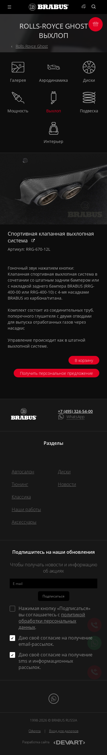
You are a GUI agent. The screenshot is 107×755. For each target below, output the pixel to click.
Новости (67, 484)
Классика (21, 497)
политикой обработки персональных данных (52, 620)
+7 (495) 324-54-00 (75, 411)
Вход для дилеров (63, 730)
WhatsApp (75, 416)
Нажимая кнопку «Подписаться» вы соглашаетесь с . (54, 617)
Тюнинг (20, 484)
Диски (64, 472)
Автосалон (23, 472)
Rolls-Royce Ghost (32, 46)
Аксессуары (24, 522)
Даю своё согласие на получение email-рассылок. (55, 641)
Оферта (35, 730)
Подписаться (53, 596)
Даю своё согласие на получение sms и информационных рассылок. (55, 661)
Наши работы (26, 509)
